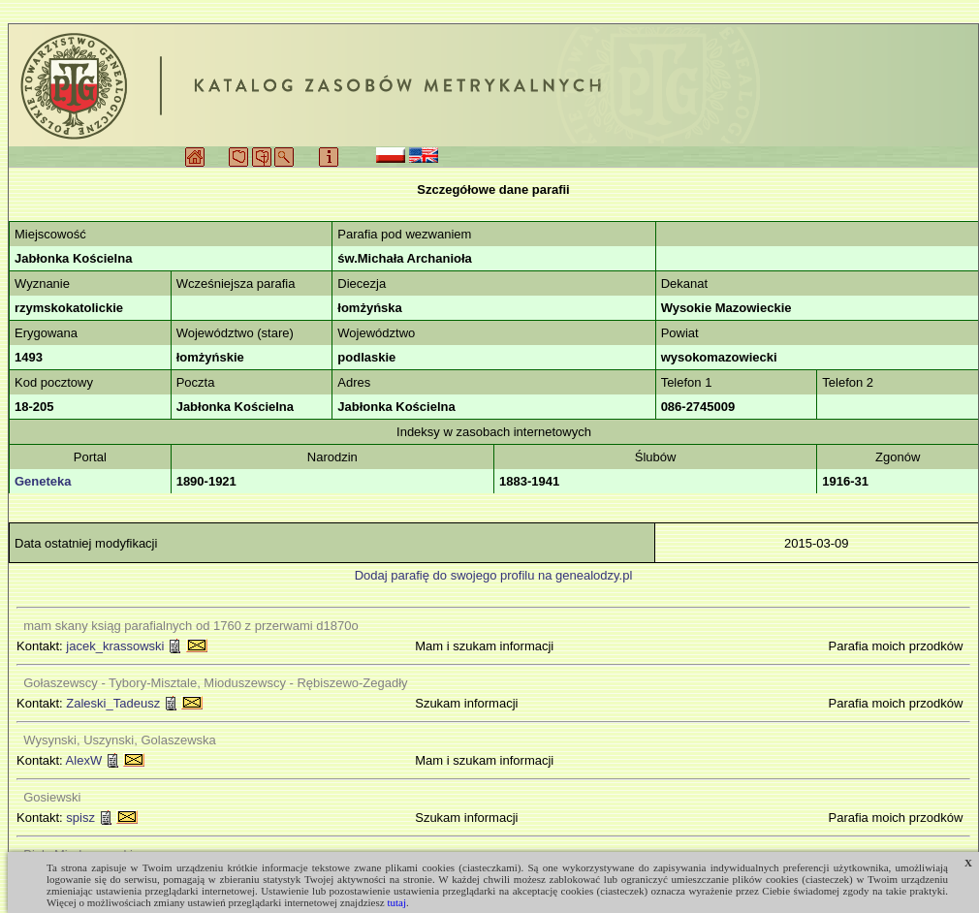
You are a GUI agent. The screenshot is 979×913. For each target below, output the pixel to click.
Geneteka (43, 481)
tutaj (396, 902)
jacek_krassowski (115, 646)
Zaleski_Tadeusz (113, 703)
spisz (80, 817)
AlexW (84, 760)
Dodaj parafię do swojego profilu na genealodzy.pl (494, 575)
